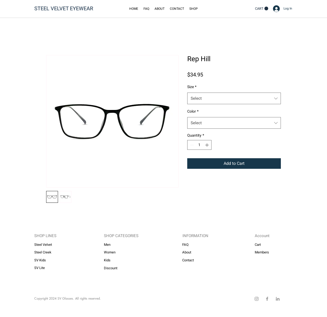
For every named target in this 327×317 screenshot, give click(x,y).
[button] (193, 9)
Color (193, 111)
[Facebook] (267, 298)
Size (191, 87)
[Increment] (207, 145)
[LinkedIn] (277, 298)
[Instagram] (256, 298)
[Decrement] (191, 145)
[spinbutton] (199, 145)
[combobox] (234, 98)
